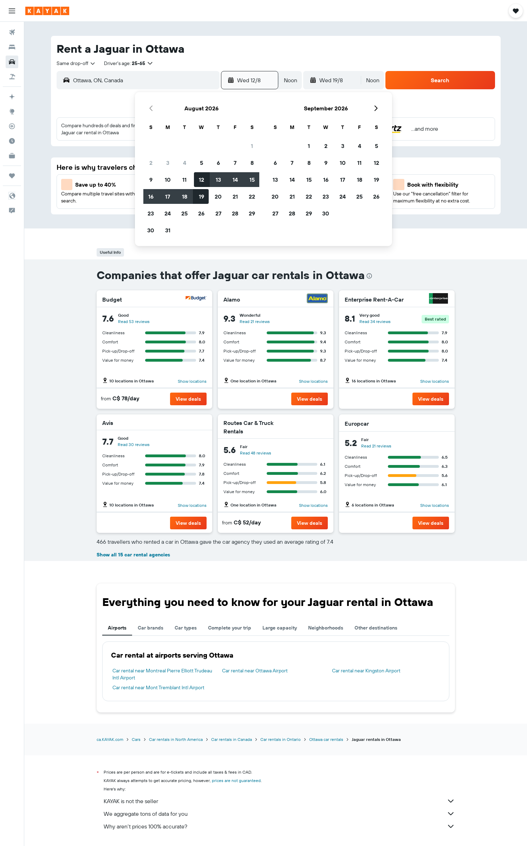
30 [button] (150, 230)
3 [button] (167, 162)
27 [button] (218, 213)
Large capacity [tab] (279, 628)
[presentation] (369, 276)
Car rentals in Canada (231, 739)
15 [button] (252, 179)
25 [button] (184, 213)
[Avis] (199, 422)
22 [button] (252, 196)
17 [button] (167, 196)
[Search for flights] (12, 32)
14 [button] (235, 179)
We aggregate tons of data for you (279, 813)
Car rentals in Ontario (280, 739)
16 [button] (151, 196)
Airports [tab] (117, 628)
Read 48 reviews (255, 453)
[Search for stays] (12, 47)
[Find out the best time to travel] (12, 141)
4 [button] (184, 162)
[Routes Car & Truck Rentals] (302, 427)
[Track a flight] (12, 126)
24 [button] (167, 213)
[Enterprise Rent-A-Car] (438, 299)
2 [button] (150, 162)
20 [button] (218, 196)
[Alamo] (317, 299)
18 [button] (184, 196)
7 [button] (235, 162)
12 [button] (201, 179)
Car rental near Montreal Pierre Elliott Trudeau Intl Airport (162, 674)
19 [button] (201, 196)
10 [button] (168, 179)
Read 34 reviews (375, 321)
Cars (136, 739)
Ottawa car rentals (326, 739)
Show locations (192, 381)
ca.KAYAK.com (110, 739)
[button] (12, 11)
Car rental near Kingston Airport (366, 670)
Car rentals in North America (176, 739)
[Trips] (12, 176)
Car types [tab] (186, 628)
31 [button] (167, 230)
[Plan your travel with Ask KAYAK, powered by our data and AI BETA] (12, 97)
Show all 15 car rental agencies (133, 554)
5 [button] (201, 162)
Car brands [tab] (150, 628)
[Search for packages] (12, 77)
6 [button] (218, 162)
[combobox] (76, 63)
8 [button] (252, 162)
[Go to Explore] (12, 111)
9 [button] (150, 179)
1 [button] (252, 145)
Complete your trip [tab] (229, 628)
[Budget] (196, 299)
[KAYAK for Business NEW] (12, 156)
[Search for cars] (12, 62)
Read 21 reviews (255, 321)
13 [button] (218, 179)
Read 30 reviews (134, 444)
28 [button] (235, 213)
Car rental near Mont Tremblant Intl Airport (158, 687)
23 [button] (151, 213)
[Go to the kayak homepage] (47, 11)
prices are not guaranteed (236, 780)
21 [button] (235, 196)
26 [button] (201, 213)
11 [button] (184, 179)
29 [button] (252, 213)
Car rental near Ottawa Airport (255, 670)
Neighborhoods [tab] (325, 628)
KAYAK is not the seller (279, 801)
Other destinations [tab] (375, 628)
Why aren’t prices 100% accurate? (279, 826)
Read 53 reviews (134, 321)
